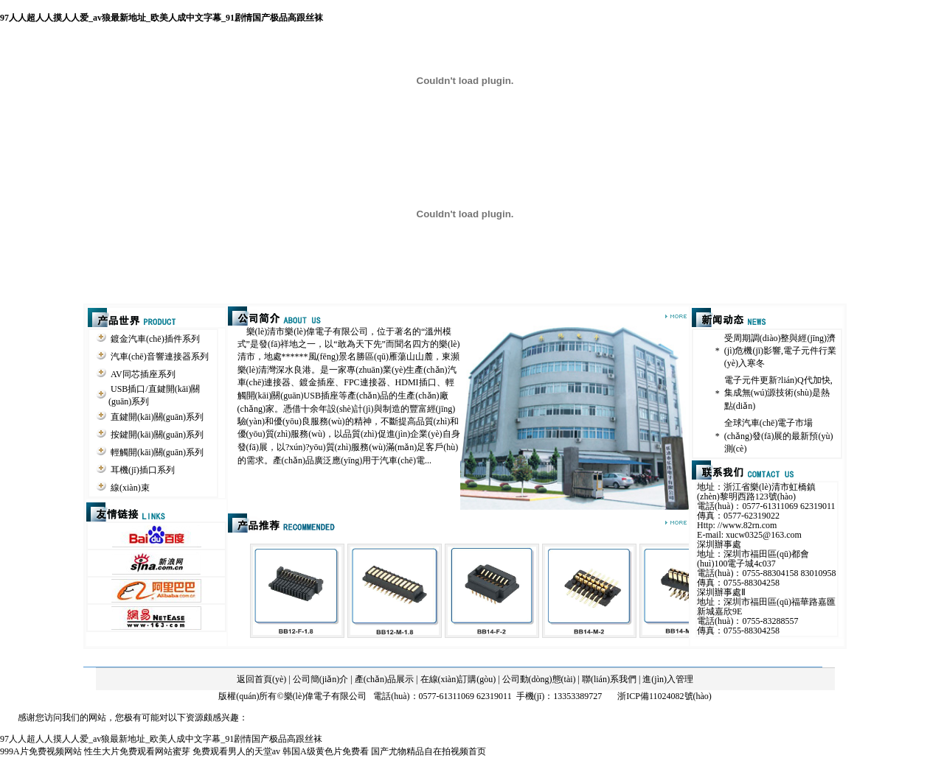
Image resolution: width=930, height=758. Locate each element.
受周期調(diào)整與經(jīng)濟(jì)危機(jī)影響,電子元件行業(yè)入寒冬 (780, 350)
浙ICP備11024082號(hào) (664, 696)
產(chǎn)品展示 (384, 679)
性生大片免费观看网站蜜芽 (137, 751)
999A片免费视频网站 (41, 751)
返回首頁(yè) (261, 679)
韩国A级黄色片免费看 (325, 751)
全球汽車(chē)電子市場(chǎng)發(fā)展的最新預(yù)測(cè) (778, 436)
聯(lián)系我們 (609, 679)
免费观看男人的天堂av (236, 751)
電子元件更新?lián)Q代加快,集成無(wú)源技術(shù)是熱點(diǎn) (778, 393)
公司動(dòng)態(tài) (539, 679)
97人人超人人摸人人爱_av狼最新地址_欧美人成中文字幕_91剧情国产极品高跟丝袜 (161, 18)
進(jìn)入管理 (667, 679)
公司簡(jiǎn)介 (321, 679)
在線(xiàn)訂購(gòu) (458, 679)
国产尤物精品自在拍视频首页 (428, 751)
